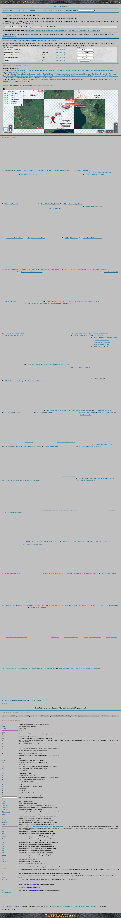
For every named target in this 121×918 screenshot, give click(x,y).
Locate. (17, 85)
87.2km (64, 476)
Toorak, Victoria (35, 364)
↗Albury (45, 70)
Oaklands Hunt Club (104, 347)
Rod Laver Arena (94, 301)
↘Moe (91, 76)
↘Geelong (23, 70)
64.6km (48, 301)
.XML (77, 31)
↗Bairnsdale (36, 77)
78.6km (58, 442)
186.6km (65, 542)
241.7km (69, 573)
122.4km (7, 480)
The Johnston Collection (102, 333)
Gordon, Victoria (76, 301)
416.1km (8, 668)
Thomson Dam (36, 542)
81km (81, 415)
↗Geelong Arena (67, 79)
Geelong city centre (64, 170)
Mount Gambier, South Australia (86, 605)
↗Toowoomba (12, 72)
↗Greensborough (44, 76)
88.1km (81, 446)
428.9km (82, 668)
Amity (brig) (52, 668)
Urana (57, 637)
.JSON (81, 31)
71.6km (7, 381)
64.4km (66, 269)
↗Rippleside (35, 79)
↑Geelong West (14, 70)
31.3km (23, 174)
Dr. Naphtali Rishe (14, 906)
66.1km (7, 335)
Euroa (84, 542)
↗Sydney (97, 70)
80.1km (101, 412)
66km (76, 333)
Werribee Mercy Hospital (52, 204)
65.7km (30, 303)
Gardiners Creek (99, 335)
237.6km (48, 573)
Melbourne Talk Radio (89, 412)
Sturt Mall (38, 700)
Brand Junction (87, 415)
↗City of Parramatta (86, 70)
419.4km (31, 668)
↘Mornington (77, 74)
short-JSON (88, 31)
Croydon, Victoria (88, 478)
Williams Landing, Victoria (75, 204)
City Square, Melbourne (58, 301)
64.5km (22, 272)
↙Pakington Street (55, 79)
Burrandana (114, 637)
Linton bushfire (54, 446)
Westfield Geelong (16, 170)
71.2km (96, 347)
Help (5, 10)
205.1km (27, 544)
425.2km (62, 668)
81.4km (97, 444)
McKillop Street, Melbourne (53, 269)
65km (70, 301)
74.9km (74, 410)
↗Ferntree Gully (65, 76)
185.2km (46, 542)
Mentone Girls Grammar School (33, 272)
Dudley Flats (57, 208)
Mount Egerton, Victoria (16, 238)
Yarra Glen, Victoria (108, 478)
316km (7, 637)
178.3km (101, 510)
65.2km (105, 272)
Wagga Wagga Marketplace (18, 700)
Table (32, 31)
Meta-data (45, 31)
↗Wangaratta (26, 77)
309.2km (47, 605)
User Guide (53, 31)
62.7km (66, 238)
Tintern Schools (71, 476)
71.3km (96, 378)
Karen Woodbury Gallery (16, 335)
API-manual (96, 31)
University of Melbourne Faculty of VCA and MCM (23, 269)
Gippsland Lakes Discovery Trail (18, 637)
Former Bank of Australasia (94, 238)
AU (49, 10)
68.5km (91, 335)
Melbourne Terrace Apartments (77, 269)
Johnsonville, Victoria (16, 605)
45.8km (65, 204)
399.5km (85, 637)
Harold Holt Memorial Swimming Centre (59, 364)
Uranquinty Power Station (18, 668)
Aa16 (21, 10)
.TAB (73, 31)
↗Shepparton (113, 76)
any (57, 49)
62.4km (51, 208)
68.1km (46, 364)
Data (3, 137)
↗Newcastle (104, 70)
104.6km (100, 478)
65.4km (7, 333)
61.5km (7, 238)
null (59, 49)
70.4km (96, 344)
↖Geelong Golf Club (80, 79)
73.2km (29, 381)
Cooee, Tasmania (41, 607)
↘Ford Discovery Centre (21, 81)
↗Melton (57, 74)
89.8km (81, 478)
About (4, 897)
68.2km (76, 335)
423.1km (46, 668)
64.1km (84, 238)
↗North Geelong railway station (97, 79)
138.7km (46, 510)
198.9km (8, 573)
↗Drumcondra (25, 79)
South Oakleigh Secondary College (107, 337)
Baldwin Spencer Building (17, 333)
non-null (62, 49)
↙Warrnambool (83, 76)
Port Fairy (70, 542)
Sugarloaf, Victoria (47, 412)
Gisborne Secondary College (60, 410)
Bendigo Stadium (90, 480)
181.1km (8, 512)
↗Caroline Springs (66, 74)
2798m (39, 170)
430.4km (8, 700)
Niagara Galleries (83, 333)
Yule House (13, 301)
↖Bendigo (74, 76)
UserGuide (5, 720)
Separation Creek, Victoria (40, 303)
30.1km (6, 204)
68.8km (76, 367)
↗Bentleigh (95, 74)
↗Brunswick (103, 74)
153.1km (82, 480)
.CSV (69, 31)
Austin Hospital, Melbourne (84, 410)
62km (28, 238)
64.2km (7, 269)
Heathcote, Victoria (54, 510)
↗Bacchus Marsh (48, 74)
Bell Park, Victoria (46, 170)
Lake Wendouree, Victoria (68, 442)
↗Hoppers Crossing (34, 74)
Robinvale (37, 668)
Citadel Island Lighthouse (103, 542)
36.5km (42, 204)
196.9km (93, 542)
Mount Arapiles (112, 573)
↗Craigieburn (33, 76)
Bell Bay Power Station (95, 637)
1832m (6, 170)
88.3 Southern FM (113, 272)
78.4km (39, 412)
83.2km (7, 446)
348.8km (34, 607)
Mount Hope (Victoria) (57, 573)
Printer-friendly (62, 31)
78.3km (26, 442)
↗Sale (12, 77)
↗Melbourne (31, 70)
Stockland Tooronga (84, 367)
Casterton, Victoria (93, 573)
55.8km (87, 206)
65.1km (87, 301)
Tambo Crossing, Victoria (111, 605)
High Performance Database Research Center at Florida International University (74, 906)
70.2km (96, 342)
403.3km (107, 637)
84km (26, 446)
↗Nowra (67, 70)
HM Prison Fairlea (104, 340)
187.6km (80, 542)
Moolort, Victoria (15, 480)
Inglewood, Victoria (109, 510)
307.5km (29, 605)
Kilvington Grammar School (63, 303)
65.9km (53, 303)
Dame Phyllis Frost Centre (97, 174)
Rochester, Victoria (16, 573)
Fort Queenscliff (14, 204)
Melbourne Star (74, 238)
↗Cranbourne (55, 76)
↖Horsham (18, 77)
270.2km (104, 573)
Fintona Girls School (37, 381)
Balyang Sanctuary (83, 170)
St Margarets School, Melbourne (93, 446)
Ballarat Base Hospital (106, 410)
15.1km (93, 172)
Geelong (31, 170)
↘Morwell (97, 76)
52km (87, 174)
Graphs (4, 703)
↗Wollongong (75, 70)
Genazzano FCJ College (16, 381)
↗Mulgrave (24, 76)
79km (81, 412)
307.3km (8, 605)
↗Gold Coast (22, 72)
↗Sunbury (10, 76)
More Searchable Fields (10, 712)
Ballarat (31, 442)
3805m (75, 170)
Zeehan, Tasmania (70, 668)
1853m (26, 170)
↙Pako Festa (43, 79)
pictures (64, 6)
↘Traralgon (104, 76)
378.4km (66, 637)
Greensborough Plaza (106, 444)
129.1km (26, 480)
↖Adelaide (60, 70)
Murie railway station (16, 512)
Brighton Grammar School (38, 238)
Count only (38, 31)
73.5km (49, 410)
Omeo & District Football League (59, 605)
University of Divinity (104, 344)
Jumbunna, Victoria (34, 480)
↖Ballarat (39, 70)
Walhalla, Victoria (54, 542)
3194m (56, 170)
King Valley (76, 573)
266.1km (85, 573)
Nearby (5, 65)
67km (29, 364)
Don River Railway (74, 637)
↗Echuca (6, 77)
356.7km (53, 637)
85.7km (47, 446)
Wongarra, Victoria (15, 412)
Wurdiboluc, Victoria (31, 174)
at (110, 34)
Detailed (27, 31)
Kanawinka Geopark (36, 544)
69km (96, 337)
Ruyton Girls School (104, 342)
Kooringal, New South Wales (92, 668)
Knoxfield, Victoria (15, 446)
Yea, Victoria (72, 510)
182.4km (28, 542)
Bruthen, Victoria (36, 605)
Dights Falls (82, 335)
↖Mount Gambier (46, 77)
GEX (52, 10)
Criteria (31, 40)
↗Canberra (52, 70)
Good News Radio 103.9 (110, 412)
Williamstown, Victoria (96, 206)
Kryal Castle (102, 378)
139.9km (66, 510)
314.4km (74, 605)
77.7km (7, 412)
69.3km (96, 340)
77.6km (97, 410)
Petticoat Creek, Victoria (34, 446)
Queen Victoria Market (101, 269)
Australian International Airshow (104, 172)
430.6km (33, 700)
